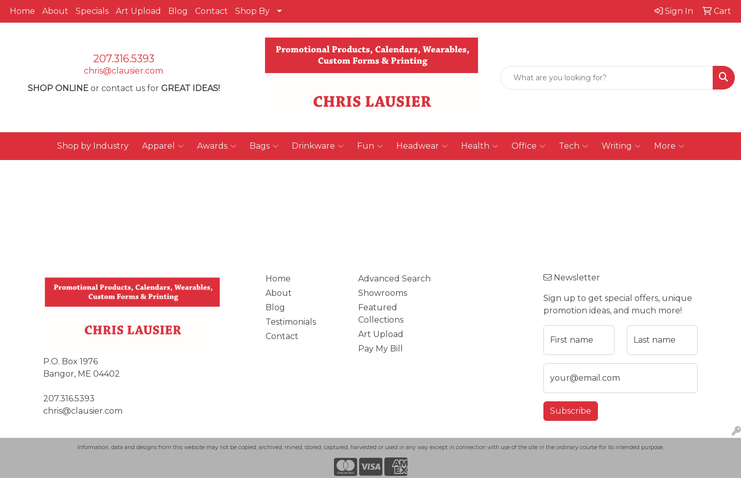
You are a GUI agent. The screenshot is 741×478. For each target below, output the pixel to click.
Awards (216, 146)
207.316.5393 (123, 58)
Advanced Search (394, 279)
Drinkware (318, 146)
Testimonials (291, 322)
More (669, 146)
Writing (621, 146)
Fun (370, 146)
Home (22, 11)
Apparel (163, 146)
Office (528, 146)
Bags (264, 146)
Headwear (422, 146)
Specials (92, 11)
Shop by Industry (93, 146)
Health (479, 146)
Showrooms (382, 293)
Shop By (252, 11)
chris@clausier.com (123, 71)
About (55, 11)
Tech (573, 146)
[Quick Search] (606, 78)
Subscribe (570, 411)
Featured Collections (380, 314)
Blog (178, 11)
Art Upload (138, 11)
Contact (211, 11)
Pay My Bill (380, 348)
